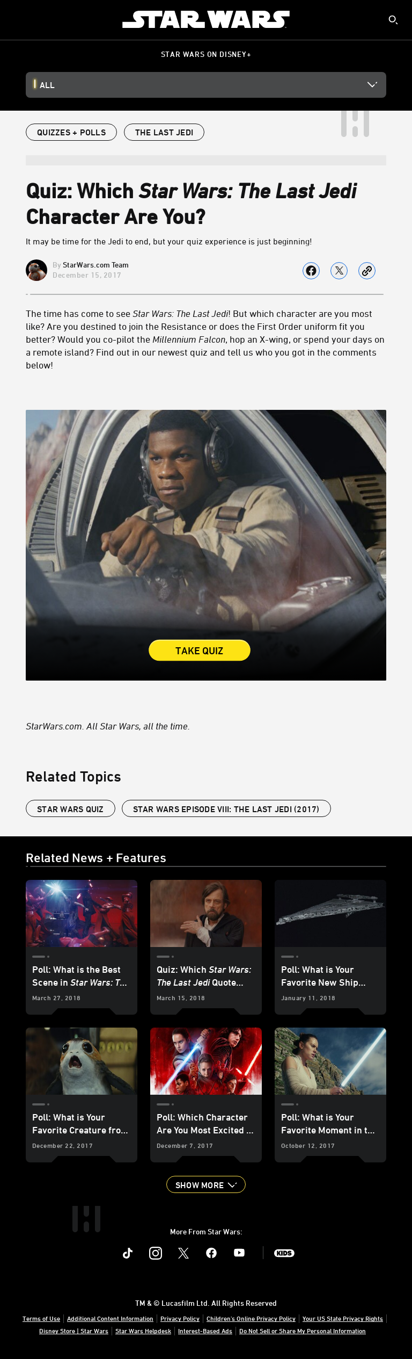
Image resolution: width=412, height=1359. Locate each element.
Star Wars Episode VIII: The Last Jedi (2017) (226, 809)
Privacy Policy (180, 1318)
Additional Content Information (110, 1318)
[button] (206, 1184)
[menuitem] (17, 19)
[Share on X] (339, 270)
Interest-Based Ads (205, 1330)
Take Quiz (199, 650)
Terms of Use (41, 1318)
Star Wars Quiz (70, 809)
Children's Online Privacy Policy (251, 1318)
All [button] (47, 85)
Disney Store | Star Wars (73, 1330)
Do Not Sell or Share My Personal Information (302, 1330)
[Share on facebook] (311, 270)
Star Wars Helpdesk (143, 1330)
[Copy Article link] (367, 270)
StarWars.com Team (96, 264)
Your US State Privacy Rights (343, 1318)
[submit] (393, 20)
